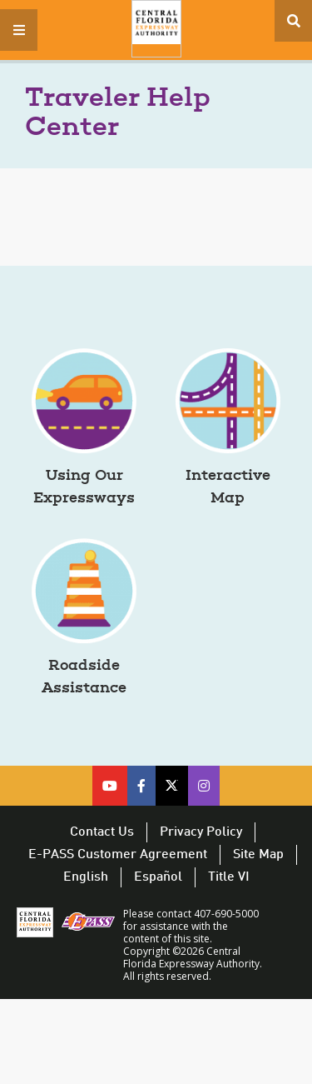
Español (158, 877)
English (85, 877)
